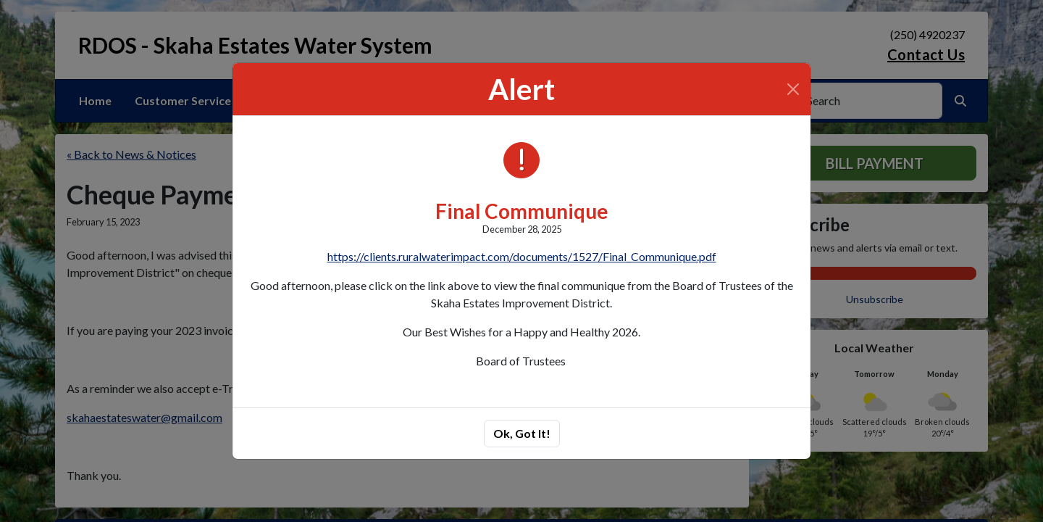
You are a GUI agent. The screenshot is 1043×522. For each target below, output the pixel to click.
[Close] (793, 89)
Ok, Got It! (521, 433)
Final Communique (521, 211)
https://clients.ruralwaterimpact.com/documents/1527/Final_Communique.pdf (521, 256)
